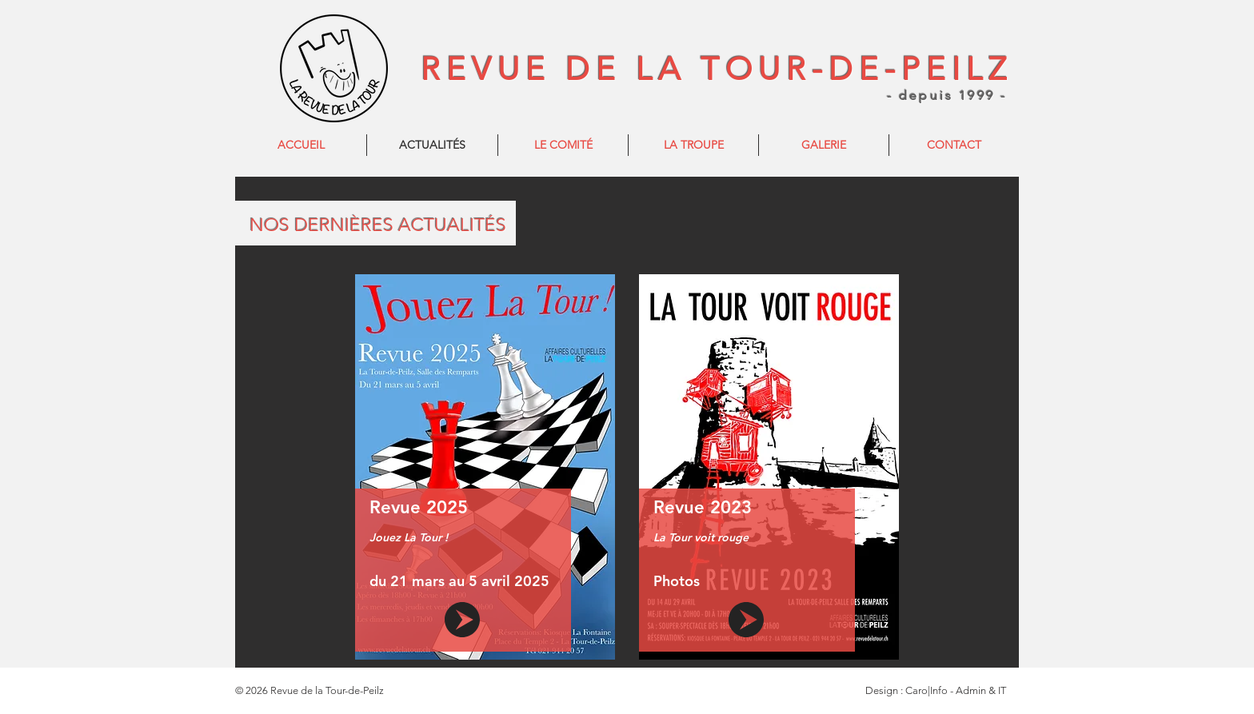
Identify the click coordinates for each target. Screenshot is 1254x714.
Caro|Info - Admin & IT (955, 690)
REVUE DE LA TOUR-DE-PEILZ (716, 69)
